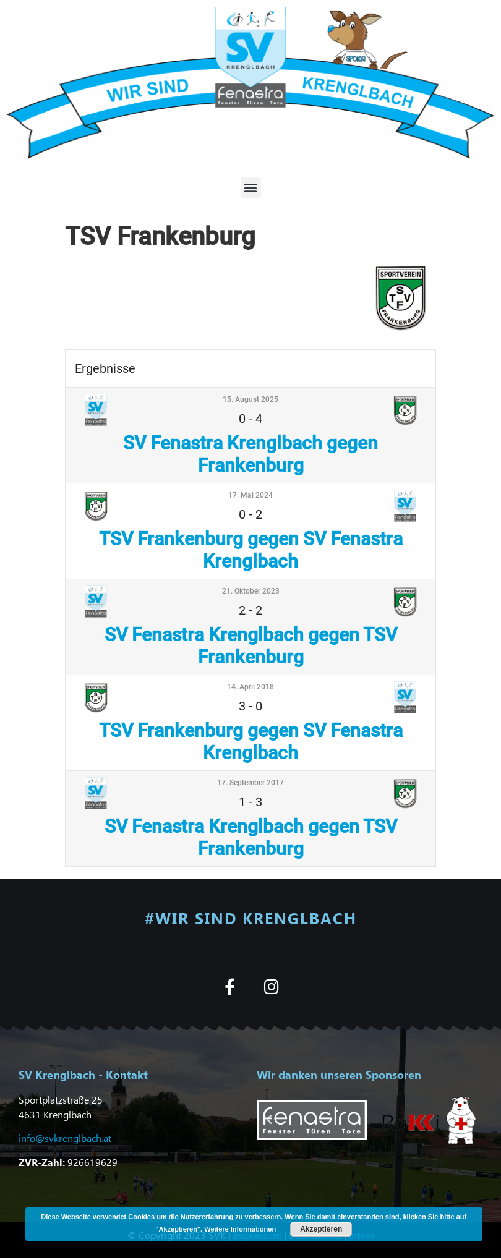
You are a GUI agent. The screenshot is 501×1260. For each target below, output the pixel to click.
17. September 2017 (250, 782)
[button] (251, 187)
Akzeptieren (321, 1229)
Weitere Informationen (240, 1229)
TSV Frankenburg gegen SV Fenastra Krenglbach (251, 550)
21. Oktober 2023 (251, 591)
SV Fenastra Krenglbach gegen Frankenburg (250, 454)
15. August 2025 (250, 399)
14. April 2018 (250, 687)
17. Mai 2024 (250, 495)
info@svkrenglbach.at (65, 1137)
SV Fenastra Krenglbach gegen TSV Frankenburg (251, 646)
